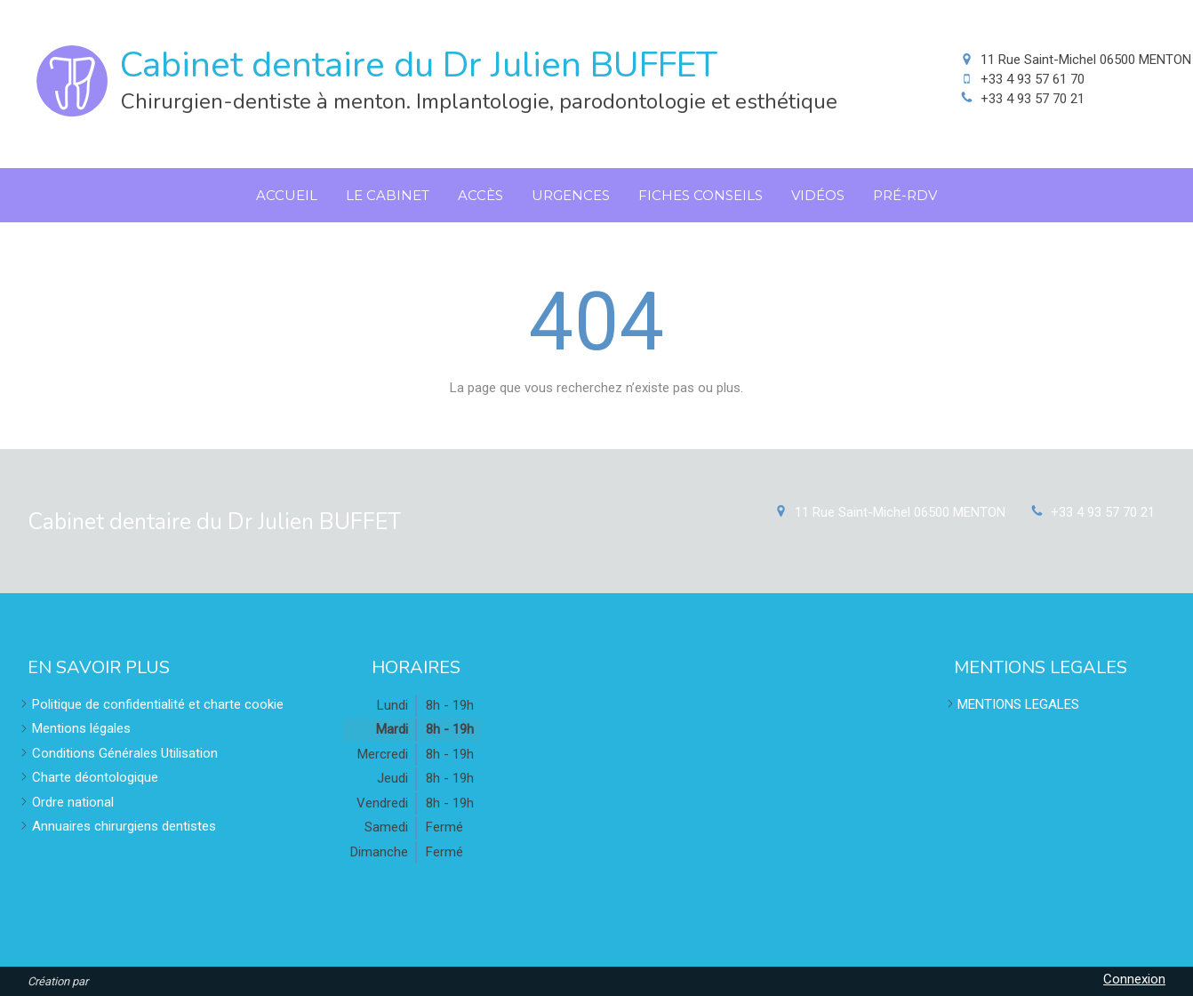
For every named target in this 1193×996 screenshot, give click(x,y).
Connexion (1134, 979)
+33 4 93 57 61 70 (1033, 79)
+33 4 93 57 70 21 (1033, 99)
